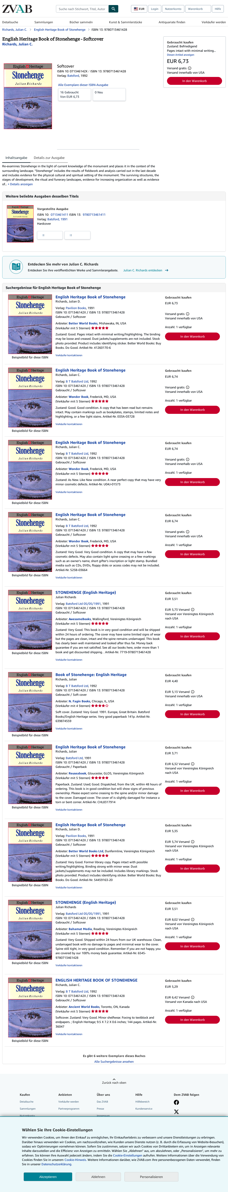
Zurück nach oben (114, 1082)
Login (154, 9)
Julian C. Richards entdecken (146, 270)
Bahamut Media (80, 929)
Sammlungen (43, 22)
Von (74, 94)
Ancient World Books (84, 1007)
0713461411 (60, 214)
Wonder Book (78, 397)
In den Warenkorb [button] (194, 81)
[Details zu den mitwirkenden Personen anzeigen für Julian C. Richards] (17, 44)
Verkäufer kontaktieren (69, 355)
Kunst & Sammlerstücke (125, 22)
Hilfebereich (142, 1101)
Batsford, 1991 (57, 219)
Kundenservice (143, 1108)
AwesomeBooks (80, 619)
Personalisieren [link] (151, 1177)
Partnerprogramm (68, 1108)
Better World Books (83, 323)
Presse (100, 1108)
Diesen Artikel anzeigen (180, 54)
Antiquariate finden (172, 22)
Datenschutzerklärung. (56, 1164)
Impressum (103, 1115)
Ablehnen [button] (98, 1177)
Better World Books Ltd (86, 851)
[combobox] (82, 8)
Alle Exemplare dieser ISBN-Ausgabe (83, 85)
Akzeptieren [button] (48, 1177)
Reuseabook (77, 773)
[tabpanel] (81, 175)
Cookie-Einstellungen (127, 1155)
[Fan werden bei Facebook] (176, 1103)
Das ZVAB (102, 1101)
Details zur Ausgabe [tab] (49, 157)
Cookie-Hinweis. (76, 1160)
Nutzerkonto (173, 9)
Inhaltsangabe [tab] (16, 157)
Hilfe (218, 9)
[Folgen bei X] (176, 1112)
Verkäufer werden (214, 22)
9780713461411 (94, 214)
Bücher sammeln (81, 22)
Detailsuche (10, 22)
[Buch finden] (113, 8)
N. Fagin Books (79, 701)
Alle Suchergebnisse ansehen (114, 1061)
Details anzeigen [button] (21, 184)
